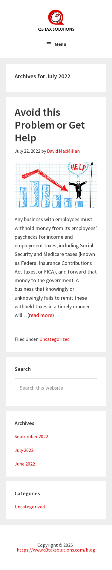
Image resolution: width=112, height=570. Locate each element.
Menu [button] (60, 44)
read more (40, 315)
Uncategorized (54, 339)
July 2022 (24, 450)
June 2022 (25, 464)
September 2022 (31, 436)
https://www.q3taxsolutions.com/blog (56, 550)
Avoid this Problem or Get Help (50, 124)
